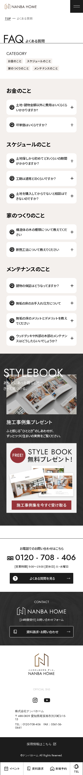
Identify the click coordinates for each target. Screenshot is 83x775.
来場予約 (61, 768)
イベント (15, 768)
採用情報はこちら (39, 744)
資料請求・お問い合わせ (42, 631)
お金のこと (14, 61)
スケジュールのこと (39, 61)
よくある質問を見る (42, 578)
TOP (8, 18)
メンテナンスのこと (46, 68)
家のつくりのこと (18, 68)
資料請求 (38, 768)
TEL (76, 771)
